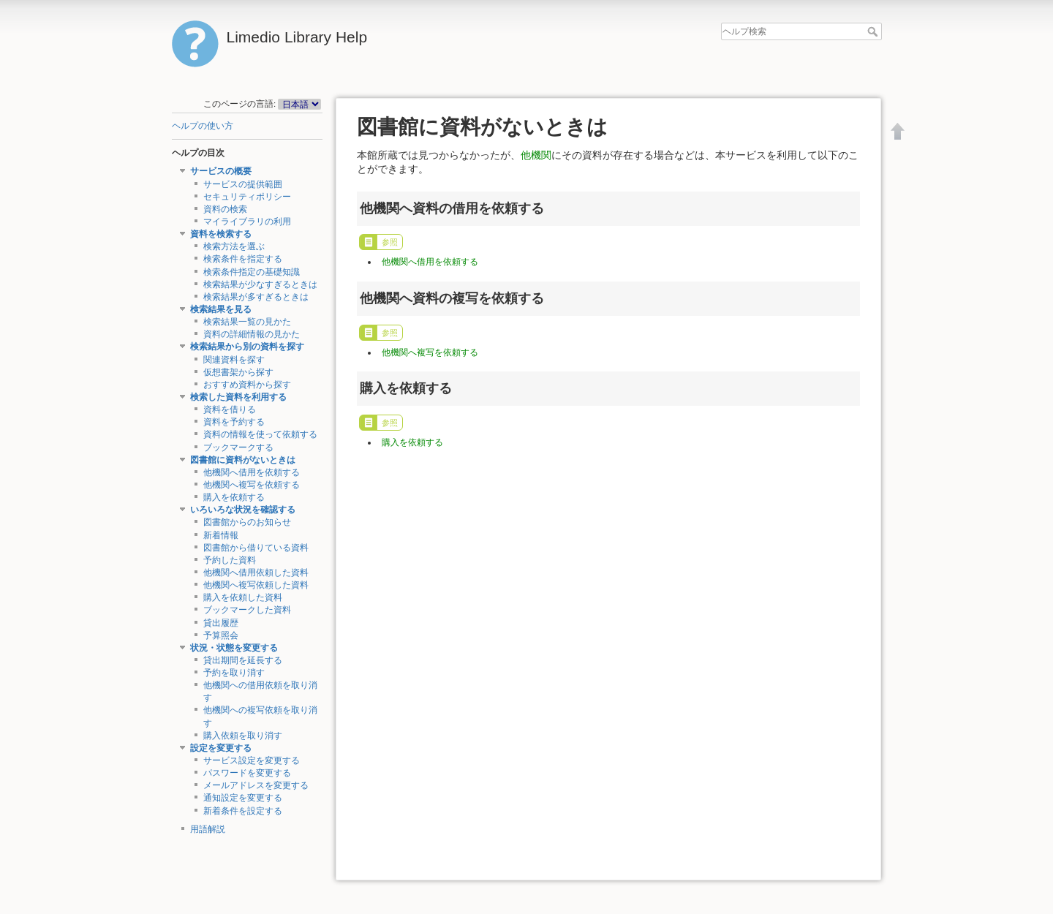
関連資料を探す (234, 360)
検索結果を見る (221, 309)
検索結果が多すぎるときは (256, 297)
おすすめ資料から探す (247, 384)
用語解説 (207, 829)
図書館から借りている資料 (256, 548)
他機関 (536, 155)
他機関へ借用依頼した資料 (256, 572)
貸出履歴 (220, 623)
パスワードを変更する (247, 773)
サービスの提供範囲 (242, 184)
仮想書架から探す (238, 372)
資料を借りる (229, 409)
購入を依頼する (234, 497)
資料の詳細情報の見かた (251, 334)
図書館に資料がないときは (242, 460)
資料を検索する (221, 234)
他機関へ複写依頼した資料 (256, 585)
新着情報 (220, 535)
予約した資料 (229, 560)
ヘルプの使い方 (202, 126)
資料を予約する (234, 422)
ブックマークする (238, 447)
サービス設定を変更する (251, 760)
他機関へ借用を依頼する (251, 472)
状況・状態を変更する (234, 648)
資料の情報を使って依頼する (260, 434)
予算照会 (220, 635)
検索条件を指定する (242, 259)
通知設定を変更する (242, 798)
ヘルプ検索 (874, 31)
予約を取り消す (234, 673)
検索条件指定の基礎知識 (251, 272)
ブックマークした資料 (247, 610)
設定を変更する (221, 748)
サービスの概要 (221, 171)
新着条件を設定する (242, 811)
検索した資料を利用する (238, 397)
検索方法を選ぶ (234, 246)
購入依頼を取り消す (242, 735)
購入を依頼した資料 (242, 597)
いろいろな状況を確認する (242, 510)
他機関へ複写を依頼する (251, 485)
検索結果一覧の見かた (247, 322)
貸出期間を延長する (242, 660)
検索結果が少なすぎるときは (260, 284)
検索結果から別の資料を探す (247, 346)
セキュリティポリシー (247, 197)
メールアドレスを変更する (256, 785)
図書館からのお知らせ (247, 522)
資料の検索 (225, 209)
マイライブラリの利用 (247, 221)
